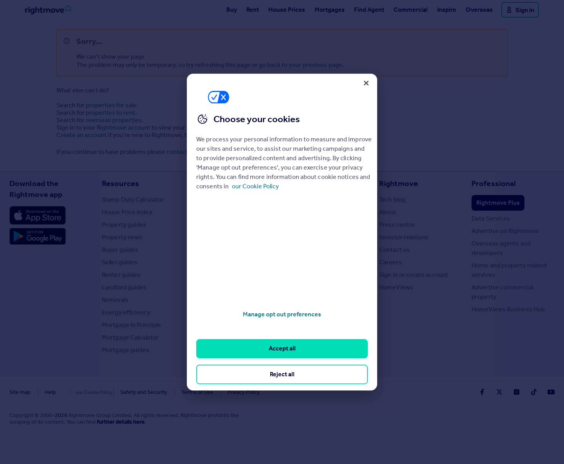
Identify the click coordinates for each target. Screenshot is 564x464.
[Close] (366, 83)
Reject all (282, 374)
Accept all (282, 348)
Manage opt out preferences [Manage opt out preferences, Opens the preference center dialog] (282, 314)
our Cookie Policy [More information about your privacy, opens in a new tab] (255, 186)
